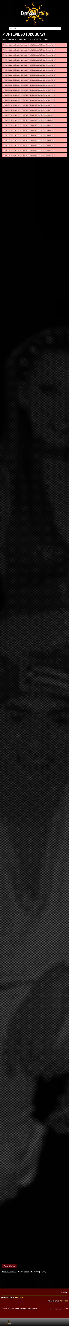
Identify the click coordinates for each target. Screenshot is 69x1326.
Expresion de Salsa (9, 1272)
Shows (26, 1272)
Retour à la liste (9, 1266)
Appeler (8, 1322)
